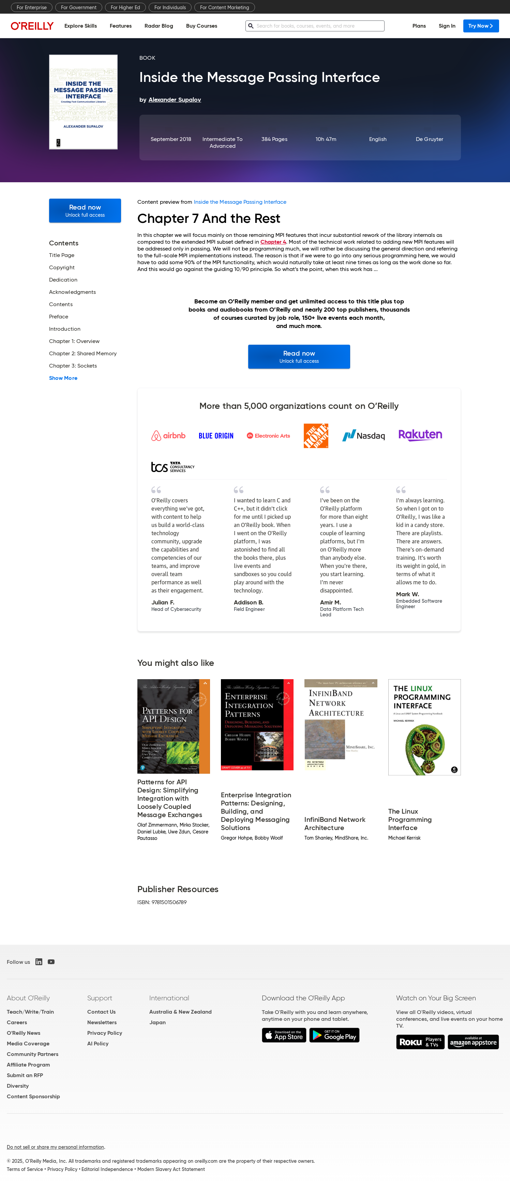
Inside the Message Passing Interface (240, 202)
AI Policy (97, 1043)
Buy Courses (201, 25)
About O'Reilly (28, 998)
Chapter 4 (273, 241)
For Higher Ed (125, 7)
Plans (419, 25)
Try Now (481, 25)
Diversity (18, 1085)
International (169, 998)
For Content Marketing (224, 7)
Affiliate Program (28, 1064)
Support (99, 998)
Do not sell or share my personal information (55, 1147)
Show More (63, 378)
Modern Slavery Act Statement (171, 1169)
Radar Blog (159, 25)
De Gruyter (429, 139)
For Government (78, 7)
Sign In (447, 25)
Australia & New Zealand (180, 1011)
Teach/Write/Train (30, 1011)
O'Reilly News (23, 1033)
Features (121, 25)
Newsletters (102, 1022)
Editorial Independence (107, 1169)
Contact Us (101, 1011)
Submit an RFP (25, 1075)
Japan (157, 1022)
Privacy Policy (104, 1033)
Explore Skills (80, 25)
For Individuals (170, 7)
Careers (17, 1022)
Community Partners (32, 1054)
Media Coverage (28, 1043)
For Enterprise (32, 7)
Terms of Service (25, 1169)
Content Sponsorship (33, 1096)
